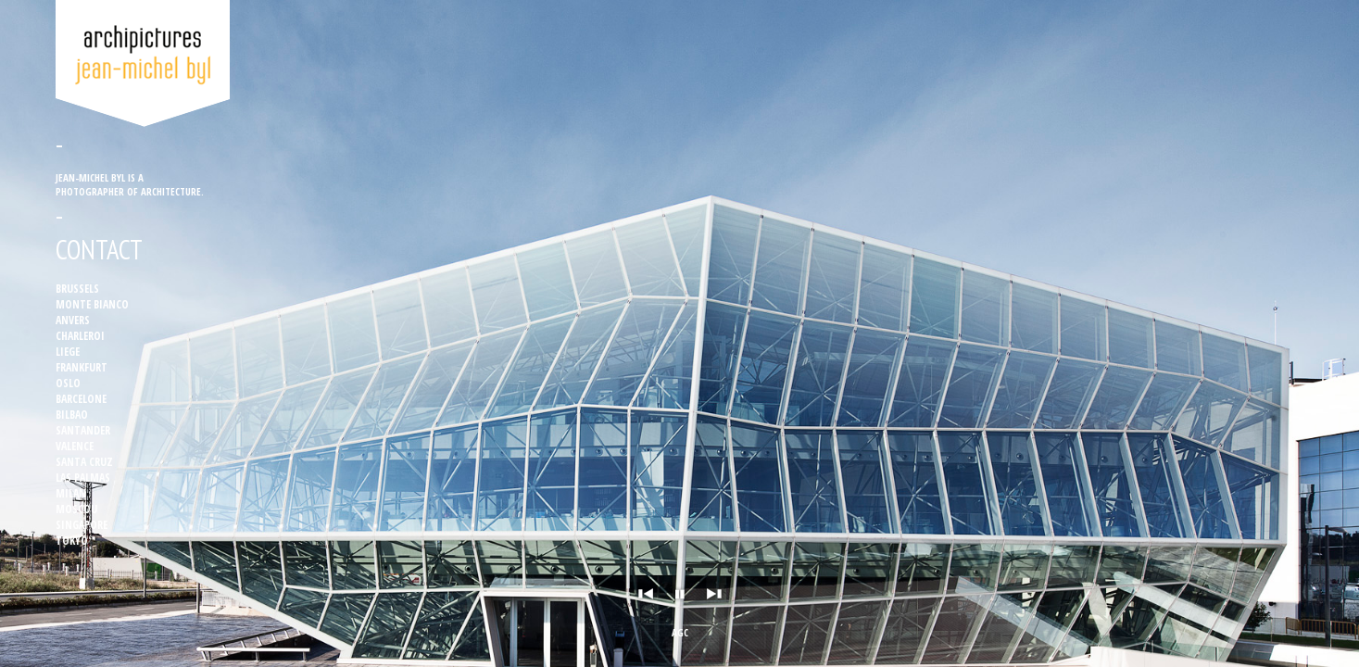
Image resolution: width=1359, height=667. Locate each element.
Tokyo (72, 540)
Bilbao (72, 414)
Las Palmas (83, 477)
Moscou (76, 509)
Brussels (77, 288)
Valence (75, 446)
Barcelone (81, 399)
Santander (83, 430)
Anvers (73, 320)
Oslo (68, 383)
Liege (68, 351)
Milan (71, 493)
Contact (99, 250)
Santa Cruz (84, 462)
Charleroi (80, 336)
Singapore (81, 525)
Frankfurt (81, 367)
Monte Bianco (92, 304)
